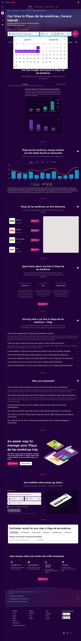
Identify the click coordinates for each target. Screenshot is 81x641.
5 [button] (23, 51)
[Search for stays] (2, 9)
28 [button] (31, 62)
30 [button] (38, 62)
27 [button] (27, 62)
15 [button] (34, 54)
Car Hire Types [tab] (13, 532)
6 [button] (27, 51)
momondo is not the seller (44, 596)
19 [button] (23, 58)
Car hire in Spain (15, 10)
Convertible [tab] (53, 162)
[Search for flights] (2, 6)
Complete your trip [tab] (57, 532)
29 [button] (34, 62)
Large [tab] (42, 162)
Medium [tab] (37, 162)
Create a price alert (66, 569)
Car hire (9, 10)
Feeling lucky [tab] (68, 532)
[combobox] (11, 29)
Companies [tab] (25, 84)
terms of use (26, 513)
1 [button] (34, 47)
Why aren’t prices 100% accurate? (44, 601)
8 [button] (34, 51)
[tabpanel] (43, 112)
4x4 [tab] (47, 162)
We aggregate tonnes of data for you (44, 599)
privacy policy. (34, 513)
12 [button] (23, 54)
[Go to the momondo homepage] (10, 2)
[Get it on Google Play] (66, 614)
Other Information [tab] (60, 84)
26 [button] (23, 62)
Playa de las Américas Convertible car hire (19, 540)
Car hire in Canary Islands (26, 10)
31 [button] (16, 65)
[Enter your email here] (25, 503)
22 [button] (34, 58)
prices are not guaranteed (39, 591)
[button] (2, 2)
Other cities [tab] (46, 532)
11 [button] (20, 54)
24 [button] (16, 62)
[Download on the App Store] (66, 617)
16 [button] (38, 54)
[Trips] (2, 20)
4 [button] (20, 51)
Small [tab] (31, 162)
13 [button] (27, 54)
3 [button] (16, 51)
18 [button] (20, 58)
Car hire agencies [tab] (25, 532)
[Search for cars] (2, 13)
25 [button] (20, 62)
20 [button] (27, 58)
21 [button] (30, 58)
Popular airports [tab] (36, 532)
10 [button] (16, 54)
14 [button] (30, 54)
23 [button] (38, 58)
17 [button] (16, 58)
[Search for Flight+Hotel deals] (2, 16)
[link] (35, 220)
